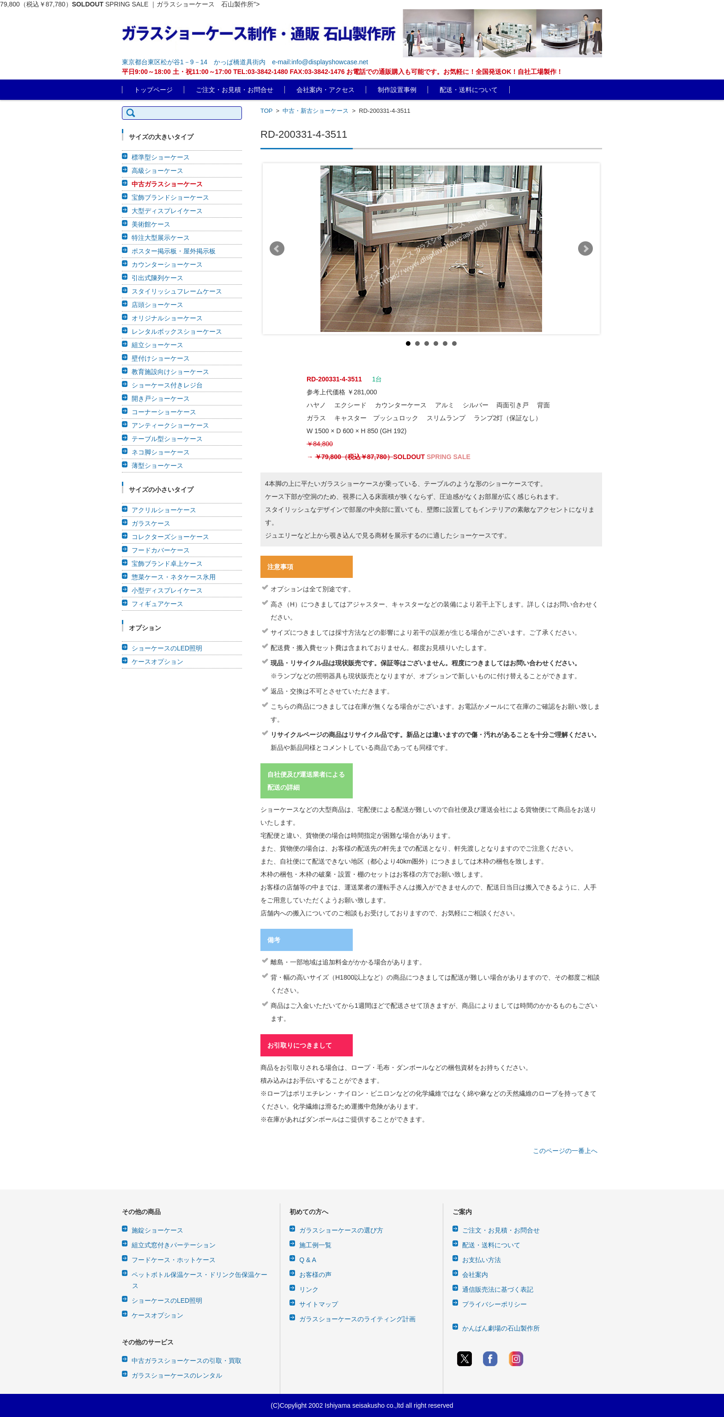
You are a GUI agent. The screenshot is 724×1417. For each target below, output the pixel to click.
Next (585, 248)
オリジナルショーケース (167, 318)
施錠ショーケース (157, 1230)
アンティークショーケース (170, 425)
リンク (309, 1289)
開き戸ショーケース (161, 398)
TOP (266, 110)
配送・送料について (469, 89)
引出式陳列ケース (157, 278)
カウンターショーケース (167, 264)
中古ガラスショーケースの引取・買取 (186, 1360)
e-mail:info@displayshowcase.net (320, 62)
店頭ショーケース (157, 304)
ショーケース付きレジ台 (167, 385)
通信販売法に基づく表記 (497, 1289)
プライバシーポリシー (494, 1304)
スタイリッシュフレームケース (177, 291)
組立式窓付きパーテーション (174, 1245)
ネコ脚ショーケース (161, 452)
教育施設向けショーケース (170, 371)
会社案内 (475, 1274)
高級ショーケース (157, 170)
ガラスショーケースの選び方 (341, 1230)
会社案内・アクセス (325, 89)
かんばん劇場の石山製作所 (501, 1328)
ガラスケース (151, 523)
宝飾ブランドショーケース (170, 197)
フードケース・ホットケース (174, 1260)
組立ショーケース (157, 345)
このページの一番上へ (565, 1150)
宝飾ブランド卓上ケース (167, 563)
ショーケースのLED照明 (167, 648)
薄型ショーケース (157, 465)
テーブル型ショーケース (167, 438)
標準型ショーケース (161, 157)
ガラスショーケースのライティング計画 (357, 1319)
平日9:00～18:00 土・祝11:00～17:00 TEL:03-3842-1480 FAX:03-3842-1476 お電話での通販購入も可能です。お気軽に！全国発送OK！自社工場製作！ (342, 71)
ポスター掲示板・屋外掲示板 (174, 251)
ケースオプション (157, 661)
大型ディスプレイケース (167, 211)
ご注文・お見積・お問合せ (234, 89)
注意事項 (280, 566)
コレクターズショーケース (170, 536)
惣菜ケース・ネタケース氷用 (174, 577)
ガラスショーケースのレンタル (177, 1375)
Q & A (307, 1260)
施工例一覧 (315, 1245)
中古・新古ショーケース (316, 110)
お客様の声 (315, 1274)
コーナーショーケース (164, 412)
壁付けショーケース (161, 358)
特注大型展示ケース (161, 237)
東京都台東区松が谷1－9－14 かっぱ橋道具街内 (193, 62)
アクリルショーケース (164, 510)
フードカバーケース (161, 550)
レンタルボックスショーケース (177, 331)
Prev (277, 248)
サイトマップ (318, 1304)
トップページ (153, 89)
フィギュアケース (157, 603)
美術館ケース (151, 224)
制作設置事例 (397, 89)
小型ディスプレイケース (167, 590)
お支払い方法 (481, 1260)
